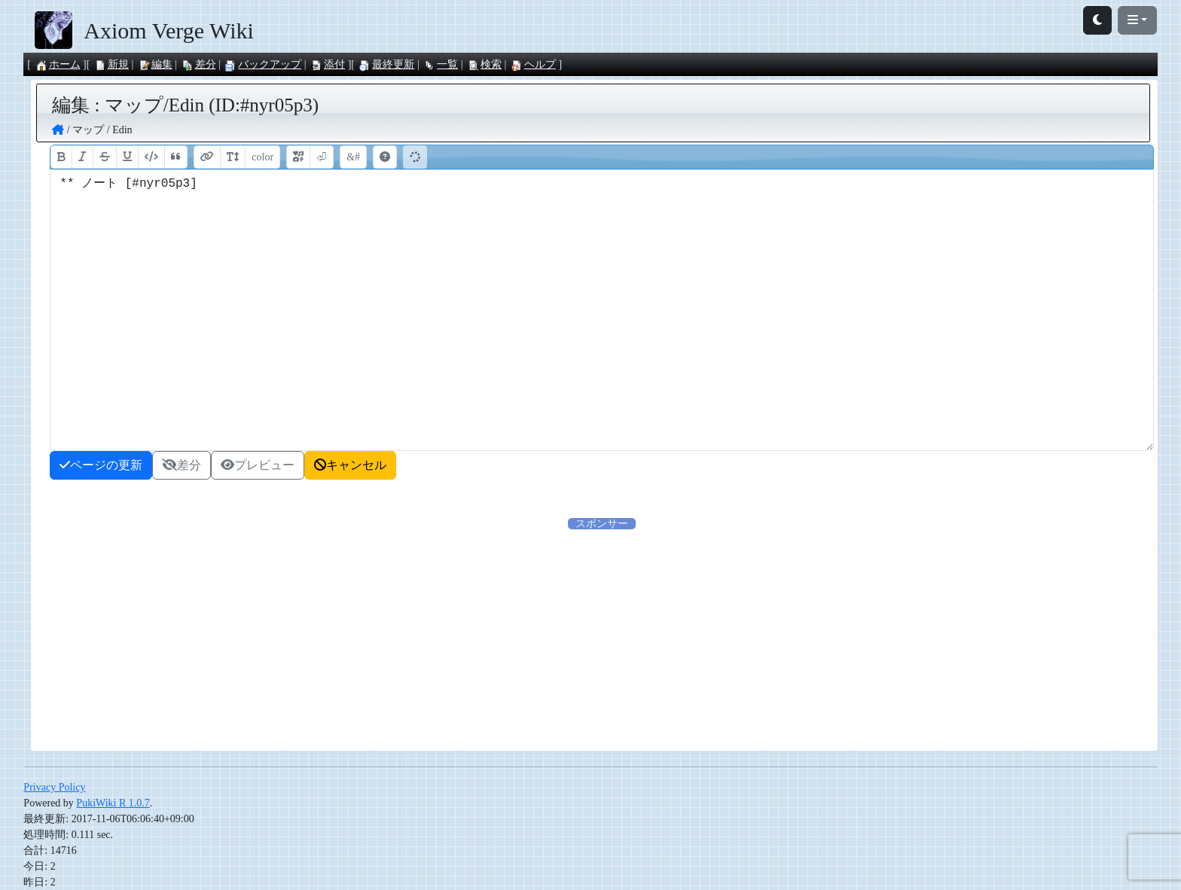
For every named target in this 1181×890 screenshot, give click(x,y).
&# (353, 157)
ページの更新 (101, 465)
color (262, 157)
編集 (155, 64)
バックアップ (262, 64)
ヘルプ (533, 64)
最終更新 (386, 64)
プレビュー (257, 465)
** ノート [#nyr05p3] (601, 310)
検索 (484, 64)
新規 (111, 64)
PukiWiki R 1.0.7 (112, 803)
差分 (199, 64)
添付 (327, 64)
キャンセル (350, 465)
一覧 (440, 64)
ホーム (58, 64)
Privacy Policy (54, 787)
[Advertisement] (460, 637)
